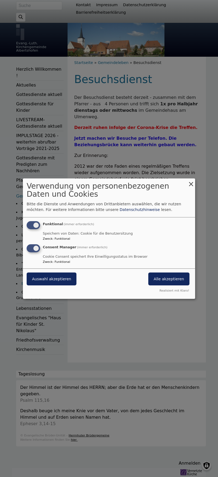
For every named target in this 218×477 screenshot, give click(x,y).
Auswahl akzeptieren (51, 279)
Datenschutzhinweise (140, 209)
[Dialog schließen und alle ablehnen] (191, 181)
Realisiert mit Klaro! (174, 290)
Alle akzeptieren (169, 279)
